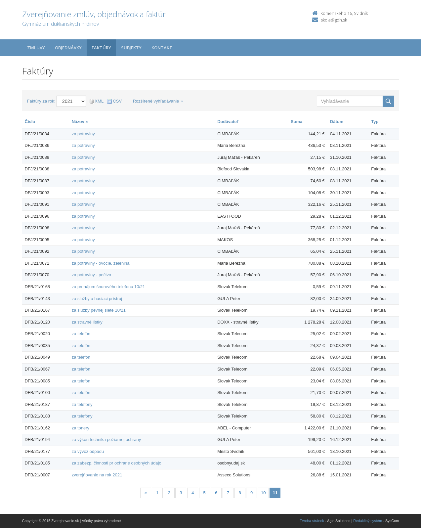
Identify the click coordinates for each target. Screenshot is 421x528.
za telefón (81, 333)
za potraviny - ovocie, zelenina (101, 263)
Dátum (336, 121)
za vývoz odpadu (88, 451)
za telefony (82, 404)
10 (263, 492)
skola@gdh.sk (334, 20)
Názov (80, 121)
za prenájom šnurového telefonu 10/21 (108, 286)
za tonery (80, 427)
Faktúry (101, 48)
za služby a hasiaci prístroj (97, 298)
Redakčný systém (367, 521)
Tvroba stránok (312, 521)
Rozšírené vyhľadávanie (158, 101)
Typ (374, 121)
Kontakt (161, 48)
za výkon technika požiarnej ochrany (106, 439)
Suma (296, 121)
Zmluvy (36, 48)
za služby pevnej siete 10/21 (99, 310)
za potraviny (83, 133)
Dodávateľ (227, 121)
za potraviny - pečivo (91, 274)
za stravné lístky (87, 322)
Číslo (30, 121)
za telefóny (82, 416)
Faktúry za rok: (41, 101)
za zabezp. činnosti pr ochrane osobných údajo (116, 463)
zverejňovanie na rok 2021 (97, 474)
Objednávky (68, 48)
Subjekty (131, 48)
